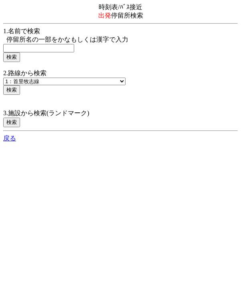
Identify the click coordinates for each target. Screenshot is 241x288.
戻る (9, 138)
